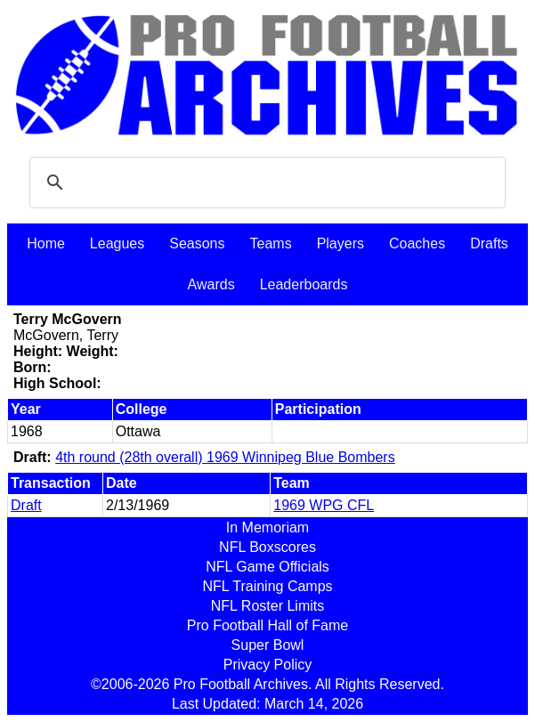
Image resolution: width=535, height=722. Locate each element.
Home (46, 243)
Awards (211, 284)
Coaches (417, 243)
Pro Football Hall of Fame (267, 625)
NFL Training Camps (267, 586)
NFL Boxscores (267, 547)
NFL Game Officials (267, 566)
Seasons (196, 243)
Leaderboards (304, 284)
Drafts (489, 243)
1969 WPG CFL (323, 505)
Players (340, 243)
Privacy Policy (267, 664)
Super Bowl (267, 645)
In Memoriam (267, 527)
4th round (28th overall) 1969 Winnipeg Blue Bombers (225, 457)
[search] (265, 182)
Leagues (117, 243)
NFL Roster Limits (267, 605)
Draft (26, 505)
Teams (271, 243)
